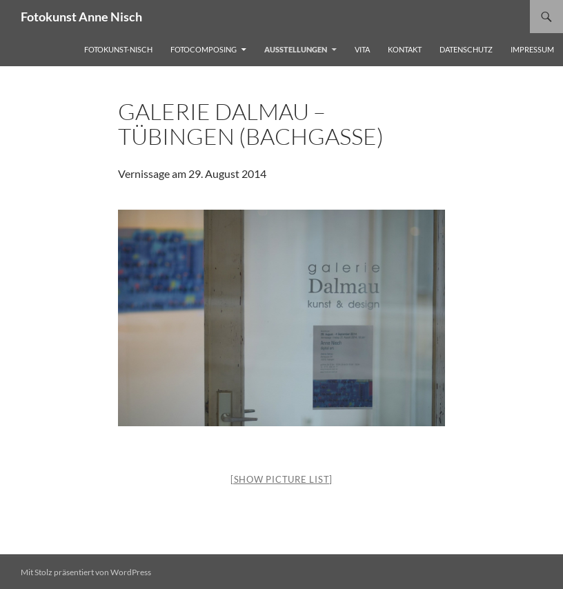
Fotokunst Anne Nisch (81, 16)
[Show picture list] (281, 479)
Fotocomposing (203, 49)
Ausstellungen (295, 49)
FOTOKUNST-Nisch (118, 49)
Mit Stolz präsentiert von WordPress (86, 572)
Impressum (532, 49)
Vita (362, 49)
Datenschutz (466, 49)
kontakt (405, 49)
